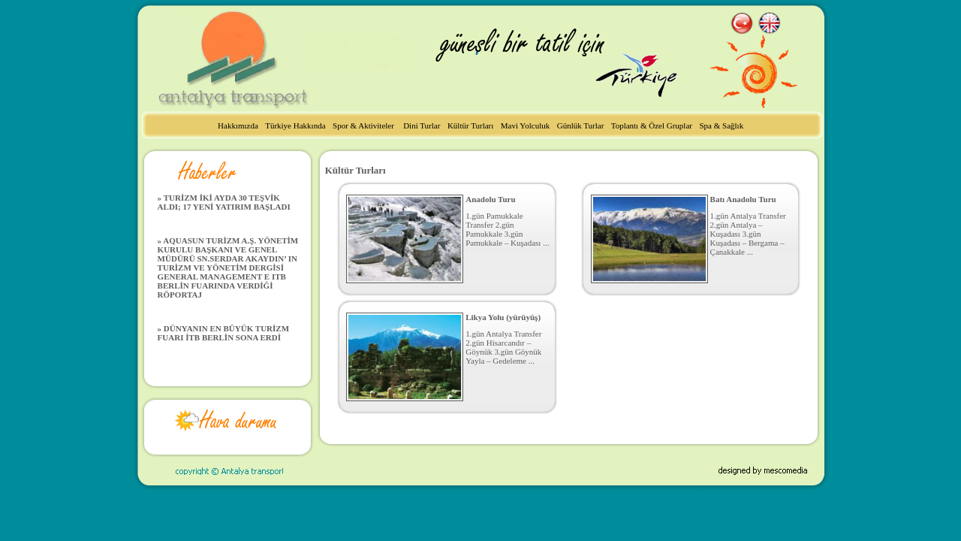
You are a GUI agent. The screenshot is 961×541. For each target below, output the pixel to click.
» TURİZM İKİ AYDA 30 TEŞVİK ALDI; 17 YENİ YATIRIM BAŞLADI (224, 202)
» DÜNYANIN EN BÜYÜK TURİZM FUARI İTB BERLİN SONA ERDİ (223, 333)
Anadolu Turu (490, 199)
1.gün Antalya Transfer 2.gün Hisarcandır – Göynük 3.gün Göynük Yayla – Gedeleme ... (503, 347)
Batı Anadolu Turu (743, 199)
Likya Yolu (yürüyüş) (503, 317)
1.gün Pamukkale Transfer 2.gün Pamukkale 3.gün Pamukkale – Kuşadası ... (507, 229)
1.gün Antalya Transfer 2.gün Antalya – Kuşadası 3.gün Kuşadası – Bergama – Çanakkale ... (748, 233)
